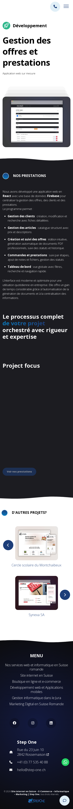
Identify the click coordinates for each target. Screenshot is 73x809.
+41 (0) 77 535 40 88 (32, 762)
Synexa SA (36, 614)
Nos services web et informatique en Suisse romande (36, 667)
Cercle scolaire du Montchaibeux (36, 565)
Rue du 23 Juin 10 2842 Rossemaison (33, 752)
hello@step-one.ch (31, 769)
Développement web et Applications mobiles (36, 689)
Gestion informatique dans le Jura (36, 698)
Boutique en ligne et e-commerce (36, 681)
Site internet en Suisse (36, 675)
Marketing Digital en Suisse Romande (36, 704)
